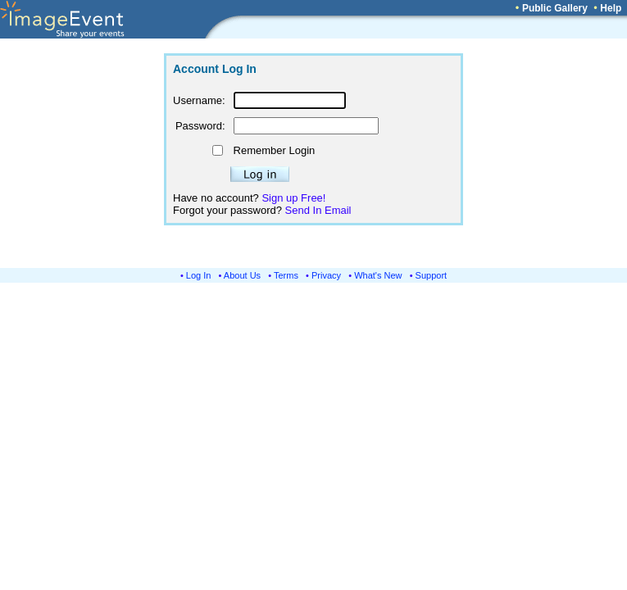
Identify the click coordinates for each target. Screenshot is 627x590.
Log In (198, 275)
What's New (378, 275)
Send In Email (318, 210)
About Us (242, 275)
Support (432, 275)
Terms (286, 275)
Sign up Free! (293, 198)
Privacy (326, 275)
